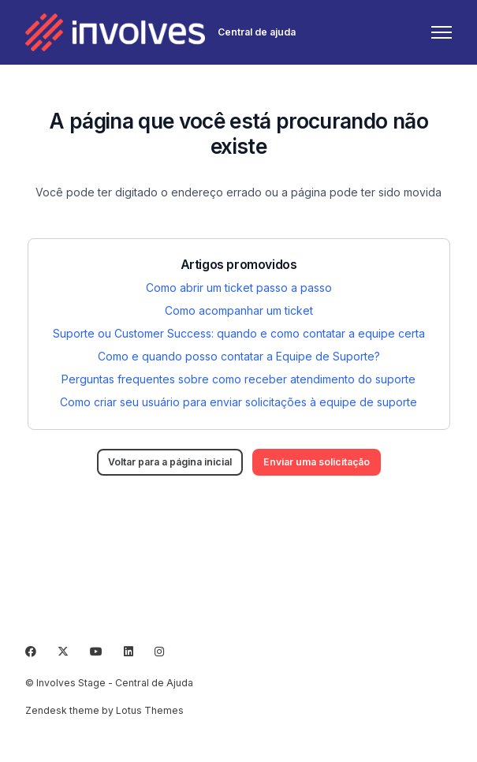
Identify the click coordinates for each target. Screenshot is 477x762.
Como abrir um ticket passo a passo (239, 287)
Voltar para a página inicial (170, 462)
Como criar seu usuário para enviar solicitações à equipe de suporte (238, 402)
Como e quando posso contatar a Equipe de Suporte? (239, 356)
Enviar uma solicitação (316, 462)
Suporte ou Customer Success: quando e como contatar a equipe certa (239, 333)
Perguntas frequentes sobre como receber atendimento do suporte (238, 379)
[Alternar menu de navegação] (441, 32)
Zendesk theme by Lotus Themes (104, 710)
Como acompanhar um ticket (239, 310)
